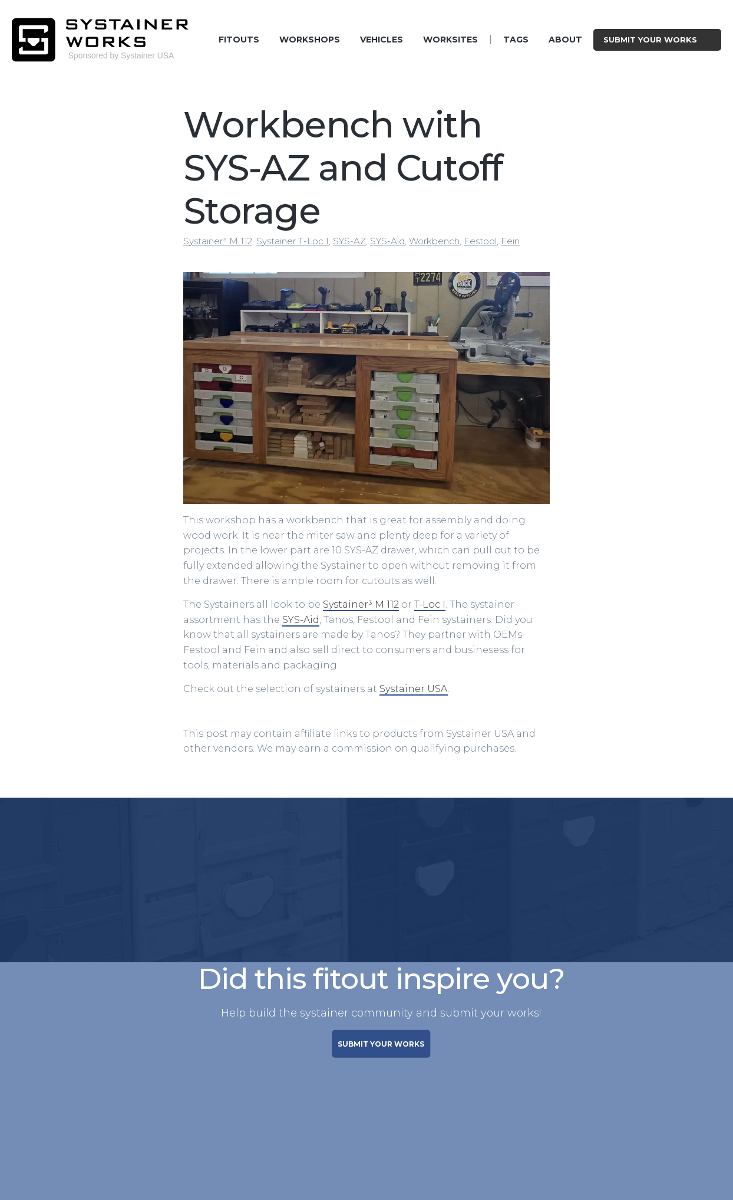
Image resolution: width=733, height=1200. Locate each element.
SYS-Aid (387, 241)
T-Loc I (429, 604)
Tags (516, 39)
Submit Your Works (657, 39)
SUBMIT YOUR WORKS (381, 1043)
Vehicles (381, 39)
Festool (480, 241)
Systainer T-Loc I (292, 241)
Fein (510, 241)
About (565, 39)
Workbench (434, 241)
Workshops (309, 39)
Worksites (450, 39)
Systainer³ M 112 (217, 241)
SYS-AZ (349, 241)
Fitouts (239, 39)
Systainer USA (413, 688)
